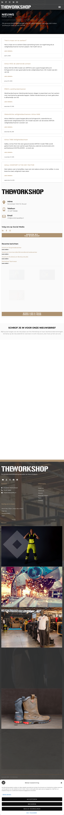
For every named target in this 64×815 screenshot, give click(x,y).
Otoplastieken (6, 543)
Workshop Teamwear (9, 261)
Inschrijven (18, 402)
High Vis (4, 541)
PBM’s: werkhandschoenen (15, 89)
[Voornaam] (18, 391)
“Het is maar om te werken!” (15, 40)
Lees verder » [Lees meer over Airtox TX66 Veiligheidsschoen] (8, 152)
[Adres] (4, 202)
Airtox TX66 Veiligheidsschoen (16, 140)
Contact (40, 530)
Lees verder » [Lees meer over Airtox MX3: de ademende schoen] (8, 76)
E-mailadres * (10, 383)
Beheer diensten (7, 794)
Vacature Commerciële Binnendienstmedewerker (19, 252)
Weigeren (32, 804)
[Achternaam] (18, 397)
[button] (61, 783)
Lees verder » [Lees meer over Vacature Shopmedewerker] (5, 249)
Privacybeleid (33, 812)
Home (4, 17)
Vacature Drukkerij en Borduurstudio (15, 257)
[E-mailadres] (18, 385)
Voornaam (9, 388)
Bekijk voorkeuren (32, 809)
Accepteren (32, 799)
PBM (3, 546)
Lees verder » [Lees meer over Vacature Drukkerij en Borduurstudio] (5, 258)
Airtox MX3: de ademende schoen (17, 64)
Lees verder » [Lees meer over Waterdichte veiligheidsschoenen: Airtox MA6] (8, 127)
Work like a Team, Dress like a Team (12, 538)
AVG (27, 812)
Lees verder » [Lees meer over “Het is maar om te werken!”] (8, 51)
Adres (10, 201)
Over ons (41, 518)
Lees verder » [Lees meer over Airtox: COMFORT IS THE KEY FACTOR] (8, 175)
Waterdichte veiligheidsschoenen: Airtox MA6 (22, 114)
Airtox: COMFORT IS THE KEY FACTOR (19, 165)
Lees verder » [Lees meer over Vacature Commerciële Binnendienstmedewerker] (5, 254)
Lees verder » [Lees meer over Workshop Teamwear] (5, 263)
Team (39, 528)
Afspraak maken (43, 525)
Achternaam (9, 394)
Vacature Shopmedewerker (12, 247)
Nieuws (40, 523)
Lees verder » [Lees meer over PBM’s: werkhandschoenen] (8, 101)
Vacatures (41, 520)
